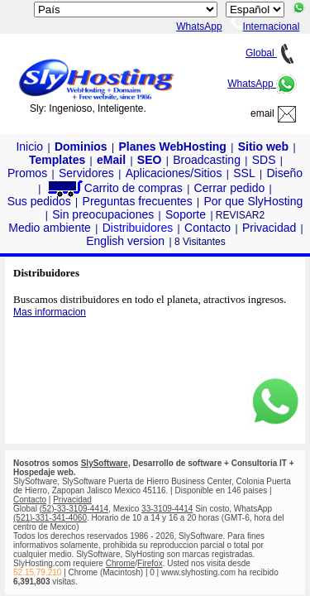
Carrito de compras (114, 188)
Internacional (265, 26)
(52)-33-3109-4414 (74, 508)
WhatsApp (262, 83)
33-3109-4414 (167, 508)
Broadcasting (207, 159)
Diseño (284, 173)
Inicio (29, 146)
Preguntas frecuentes (138, 201)
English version (125, 241)
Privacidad (269, 227)
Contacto (207, 227)
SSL (244, 173)
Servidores (86, 173)
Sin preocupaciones (103, 214)
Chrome (121, 563)
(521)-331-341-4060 (50, 517)
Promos (27, 173)
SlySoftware (104, 463)
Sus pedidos (39, 201)
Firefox (150, 563)
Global (271, 53)
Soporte (185, 214)
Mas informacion (49, 312)
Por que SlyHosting (253, 201)
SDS (264, 159)
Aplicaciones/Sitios (174, 173)
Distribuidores (138, 227)
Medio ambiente (49, 227)
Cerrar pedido (229, 188)
